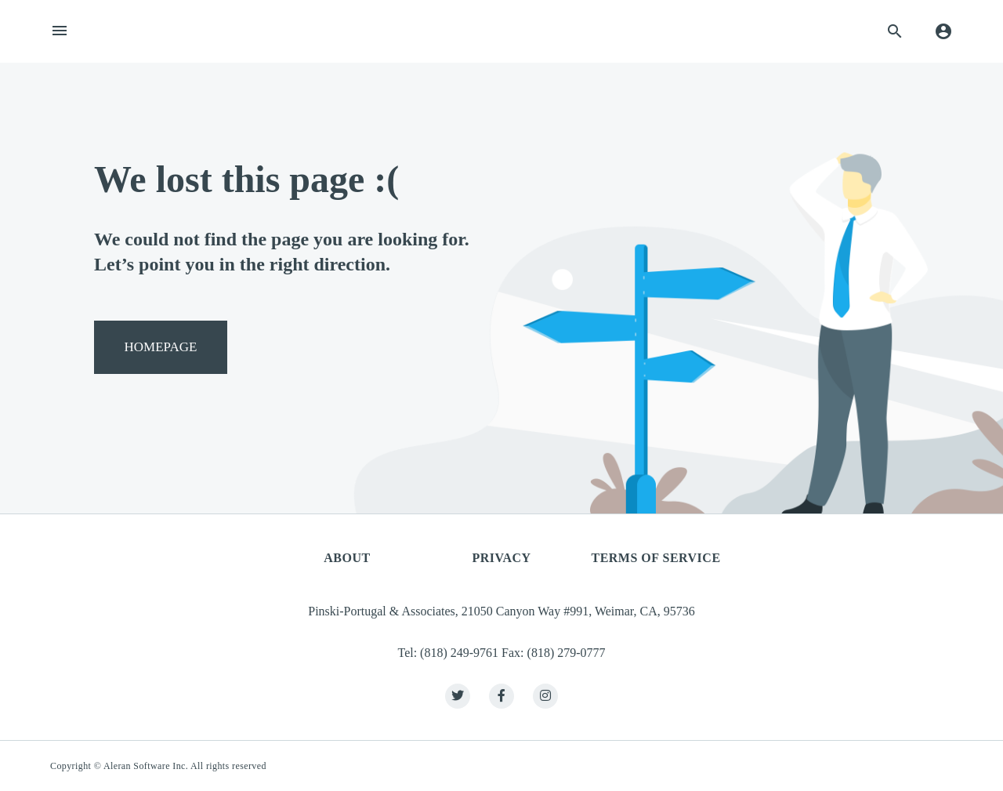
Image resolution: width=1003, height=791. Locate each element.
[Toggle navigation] (59, 31)
